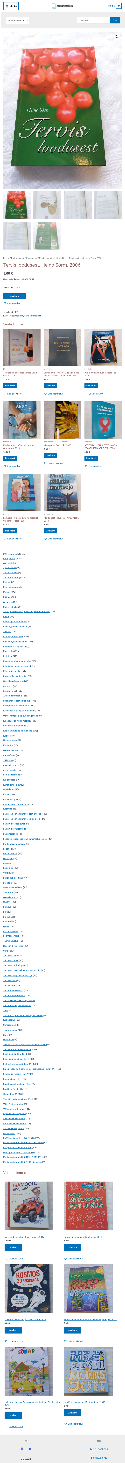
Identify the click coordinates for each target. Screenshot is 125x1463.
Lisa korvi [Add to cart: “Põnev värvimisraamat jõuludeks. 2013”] (73, 1250)
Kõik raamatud (17, 255)
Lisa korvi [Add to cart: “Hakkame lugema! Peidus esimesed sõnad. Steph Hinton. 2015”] (14, 1420)
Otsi (115, 16)
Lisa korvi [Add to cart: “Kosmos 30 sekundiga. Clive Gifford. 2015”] (14, 1334)
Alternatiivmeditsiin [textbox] (17, 16)
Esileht (6, 255)
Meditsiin (43, 255)
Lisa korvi (14, 292)
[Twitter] (29, 1453)
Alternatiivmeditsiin (58, 255)
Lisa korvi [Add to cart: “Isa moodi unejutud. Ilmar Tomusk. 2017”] (14, 1250)
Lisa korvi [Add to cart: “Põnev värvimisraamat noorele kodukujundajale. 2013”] (73, 1334)
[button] (116, 33)
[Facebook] (22, 1453)
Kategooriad (31, 255)
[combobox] (17, 16)
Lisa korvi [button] (12, 383)
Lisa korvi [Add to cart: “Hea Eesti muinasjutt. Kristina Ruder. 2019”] (73, 1417)
